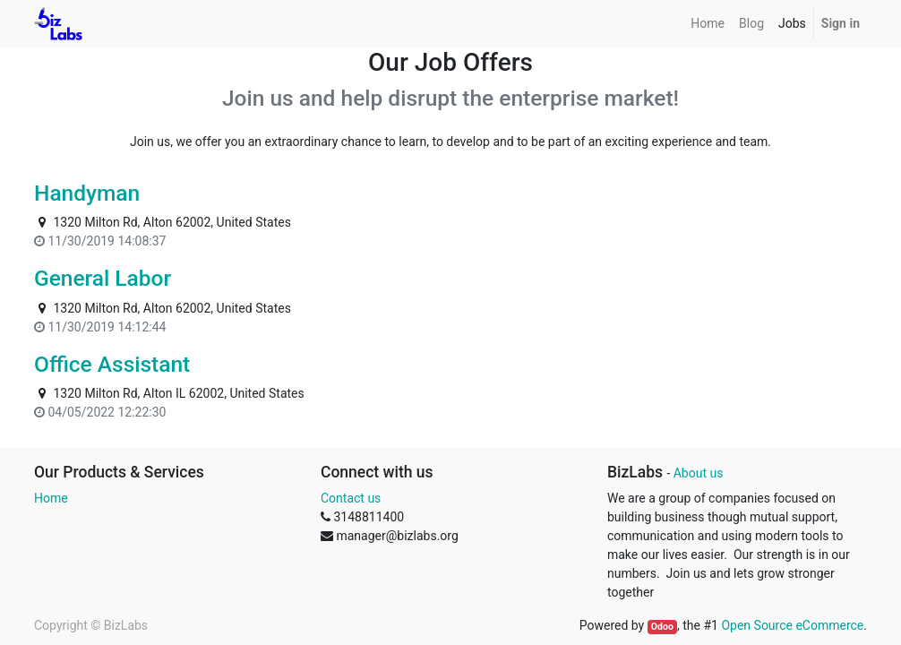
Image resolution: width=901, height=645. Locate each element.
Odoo (662, 626)
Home (51, 498)
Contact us (351, 498)
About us (699, 473)
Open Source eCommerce (792, 625)
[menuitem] (707, 23)
